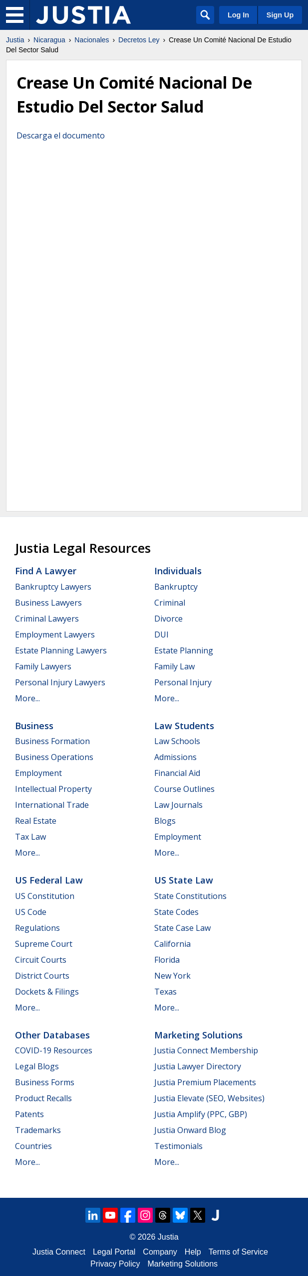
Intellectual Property (53, 788)
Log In (238, 15)
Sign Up (280, 15)
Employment (38, 772)
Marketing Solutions (198, 1035)
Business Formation (52, 741)
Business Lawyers (48, 602)
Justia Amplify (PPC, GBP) (200, 1114)
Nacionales (91, 40)
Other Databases (52, 1035)
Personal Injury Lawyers (60, 682)
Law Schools (177, 741)
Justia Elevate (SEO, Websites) (209, 1098)
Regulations (37, 927)
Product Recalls (43, 1098)
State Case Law (182, 927)
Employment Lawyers (55, 634)
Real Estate (35, 820)
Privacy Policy (115, 1264)
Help (193, 1252)
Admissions (175, 757)
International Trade (52, 804)
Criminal (169, 602)
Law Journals (178, 804)
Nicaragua (49, 40)
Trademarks (38, 1130)
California (172, 943)
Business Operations (54, 757)
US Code (30, 911)
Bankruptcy (176, 586)
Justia (15, 40)
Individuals (178, 571)
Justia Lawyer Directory (197, 1066)
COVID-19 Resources (53, 1050)
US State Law (183, 880)
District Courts (42, 975)
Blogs (165, 820)
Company (160, 1252)
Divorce (168, 618)
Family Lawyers (43, 666)
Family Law (174, 666)
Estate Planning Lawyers (61, 650)
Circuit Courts (40, 959)
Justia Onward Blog (190, 1130)
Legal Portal (114, 1252)
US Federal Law (49, 880)
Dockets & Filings (47, 991)
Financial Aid (177, 772)
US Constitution (44, 896)
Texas (165, 991)
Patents (29, 1114)
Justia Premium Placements (205, 1082)
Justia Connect (58, 1252)
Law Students (184, 726)
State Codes (176, 911)
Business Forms (44, 1082)
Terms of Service (238, 1252)
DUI (161, 634)
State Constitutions (190, 896)
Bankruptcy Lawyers (53, 586)
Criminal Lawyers (47, 618)
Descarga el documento (60, 135)
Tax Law (30, 836)
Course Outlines (184, 788)
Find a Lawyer (45, 571)
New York (172, 975)
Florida (167, 959)
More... (27, 698)
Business (34, 726)
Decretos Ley (138, 40)
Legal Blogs (37, 1066)
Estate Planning (183, 650)
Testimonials (178, 1146)
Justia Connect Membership (206, 1050)
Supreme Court (43, 943)
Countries (33, 1146)
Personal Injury (183, 682)
